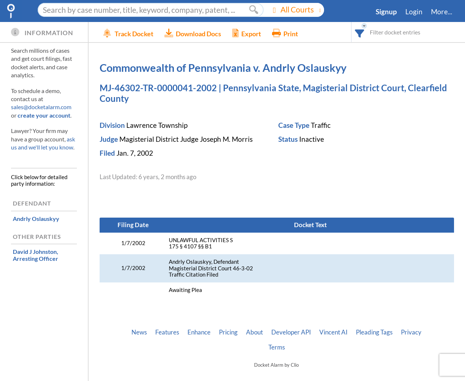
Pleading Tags (374, 332)
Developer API (291, 332)
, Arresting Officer (35, 255)
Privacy (411, 332)
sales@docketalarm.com (41, 106)
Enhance (199, 332)
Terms (276, 347)
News (139, 332)
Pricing (228, 332)
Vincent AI (333, 332)
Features (167, 332)
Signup (386, 12)
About (254, 332)
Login (414, 12)
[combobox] (359, 32)
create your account (44, 115)
